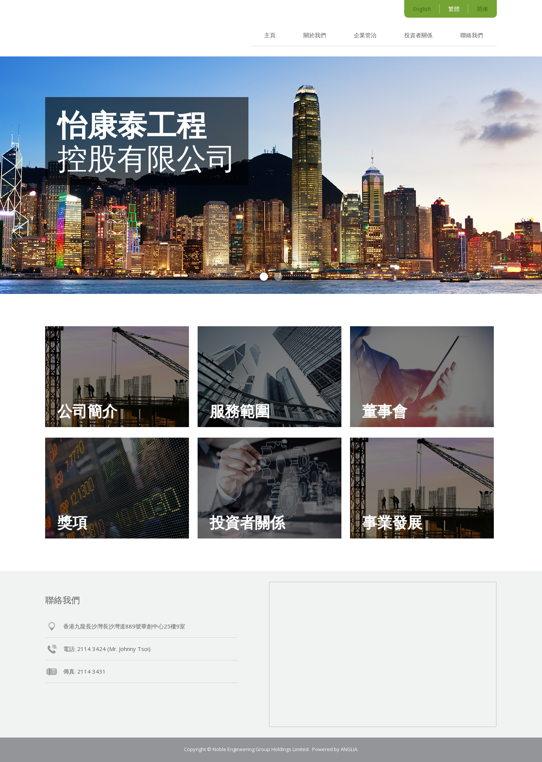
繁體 (454, 8)
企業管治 (365, 35)
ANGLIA (349, 749)
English (422, 8)
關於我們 (314, 35)
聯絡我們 (471, 35)
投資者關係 (418, 35)
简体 (482, 8)
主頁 (270, 35)
